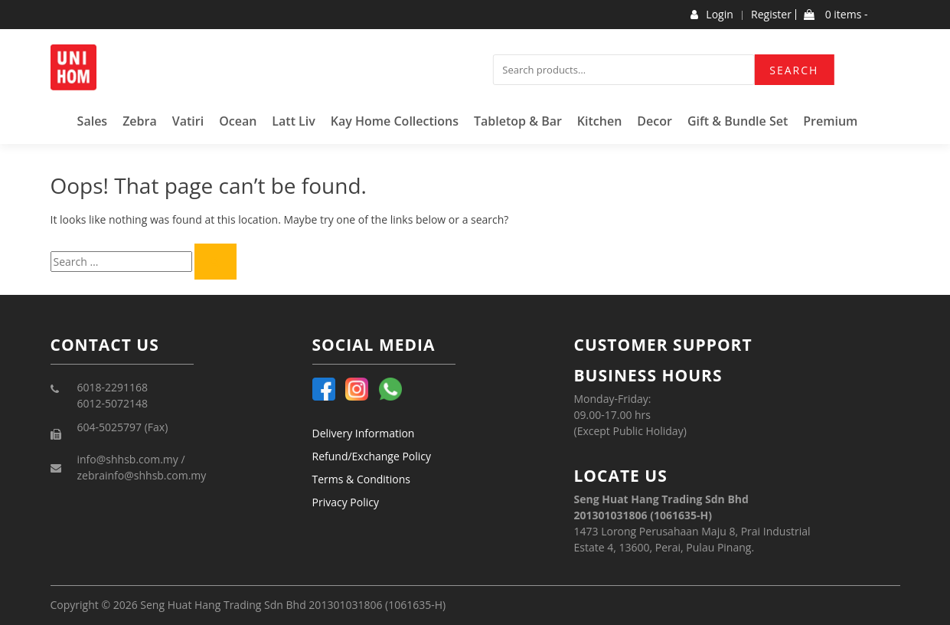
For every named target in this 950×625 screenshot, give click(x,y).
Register (771, 14)
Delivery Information (363, 433)
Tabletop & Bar (518, 121)
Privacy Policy (345, 502)
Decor (654, 121)
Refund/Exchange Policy (372, 456)
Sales (92, 121)
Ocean (237, 121)
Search (793, 70)
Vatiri (188, 121)
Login (711, 14)
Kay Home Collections (395, 121)
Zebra (139, 121)
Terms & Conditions (361, 479)
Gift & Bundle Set (737, 121)
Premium (830, 121)
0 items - (835, 14)
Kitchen (599, 121)
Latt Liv (293, 121)
